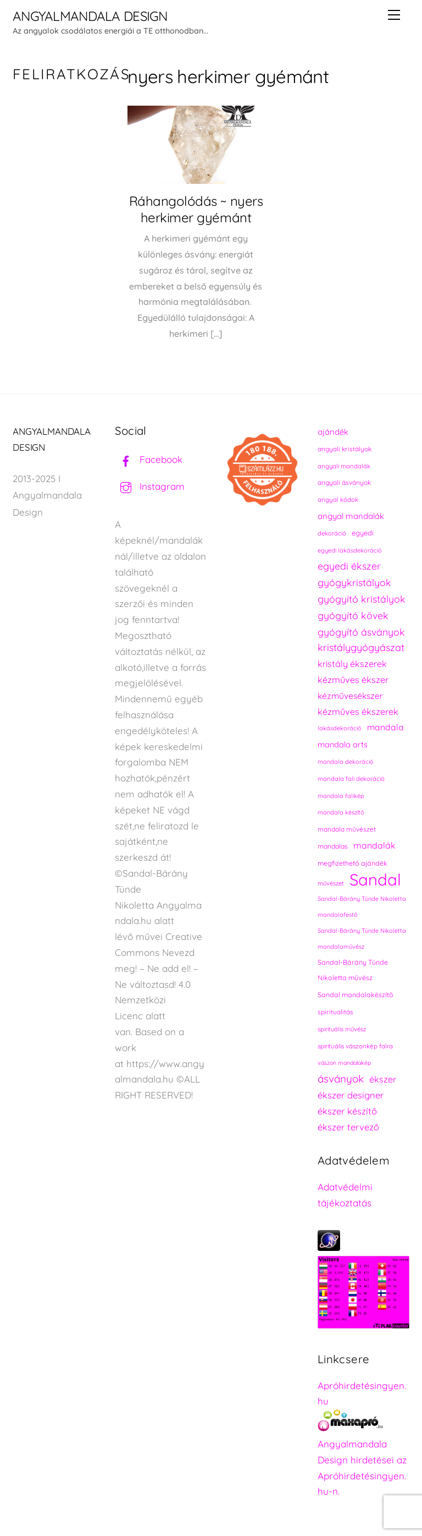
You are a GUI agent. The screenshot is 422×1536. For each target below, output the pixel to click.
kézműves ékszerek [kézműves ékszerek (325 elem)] (358, 711)
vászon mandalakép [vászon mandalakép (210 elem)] (344, 1063)
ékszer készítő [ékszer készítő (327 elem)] (347, 1111)
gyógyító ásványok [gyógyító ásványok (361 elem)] (361, 632)
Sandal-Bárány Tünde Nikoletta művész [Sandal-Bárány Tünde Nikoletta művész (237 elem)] (353, 970)
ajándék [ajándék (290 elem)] (333, 432)
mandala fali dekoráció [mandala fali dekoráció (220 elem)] (351, 779)
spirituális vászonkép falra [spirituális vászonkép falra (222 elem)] (355, 1046)
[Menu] (394, 15)
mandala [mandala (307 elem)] (385, 727)
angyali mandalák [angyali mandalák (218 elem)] (344, 466)
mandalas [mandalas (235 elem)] (333, 846)
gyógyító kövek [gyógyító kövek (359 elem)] (353, 615)
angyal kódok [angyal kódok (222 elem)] (338, 499)
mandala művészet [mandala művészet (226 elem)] (347, 829)
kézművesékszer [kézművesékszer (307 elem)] (350, 695)
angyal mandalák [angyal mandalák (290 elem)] (351, 516)
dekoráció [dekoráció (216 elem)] (332, 533)
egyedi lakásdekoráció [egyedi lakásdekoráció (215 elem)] (350, 550)
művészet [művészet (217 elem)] (331, 883)
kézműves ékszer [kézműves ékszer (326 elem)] (353, 679)
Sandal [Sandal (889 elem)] (375, 880)
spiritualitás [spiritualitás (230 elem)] (335, 1012)
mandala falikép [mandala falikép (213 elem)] (341, 796)
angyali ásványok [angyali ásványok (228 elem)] (344, 482)
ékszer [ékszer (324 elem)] (382, 1079)
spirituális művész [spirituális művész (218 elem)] (342, 1029)
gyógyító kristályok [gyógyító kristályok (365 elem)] (362, 599)
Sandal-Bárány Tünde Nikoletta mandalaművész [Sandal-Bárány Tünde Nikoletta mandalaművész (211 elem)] (362, 938)
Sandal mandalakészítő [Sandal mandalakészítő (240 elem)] (355, 995)
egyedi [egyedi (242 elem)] (363, 532)
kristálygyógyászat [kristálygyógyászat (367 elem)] (361, 647)
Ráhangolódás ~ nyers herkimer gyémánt (196, 209)
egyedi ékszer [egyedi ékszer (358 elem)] (349, 566)
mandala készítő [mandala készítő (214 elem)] (341, 812)
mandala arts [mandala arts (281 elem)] (343, 744)
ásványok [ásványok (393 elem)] (341, 1078)
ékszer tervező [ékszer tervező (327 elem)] (348, 1127)
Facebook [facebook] (148, 459)
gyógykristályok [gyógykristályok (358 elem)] (354, 582)
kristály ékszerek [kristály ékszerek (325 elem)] (352, 663)
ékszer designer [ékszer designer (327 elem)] (351, 1095)
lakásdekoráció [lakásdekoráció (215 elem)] (340, 728)
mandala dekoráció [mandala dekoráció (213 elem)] (346, 762)
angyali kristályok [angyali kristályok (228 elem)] (344, 449)
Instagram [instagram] (150, 486)
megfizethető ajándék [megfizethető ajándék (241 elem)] (352, 863)
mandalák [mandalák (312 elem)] (374, 845)
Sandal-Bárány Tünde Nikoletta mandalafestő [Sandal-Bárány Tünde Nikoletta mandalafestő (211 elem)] (362, 907)
